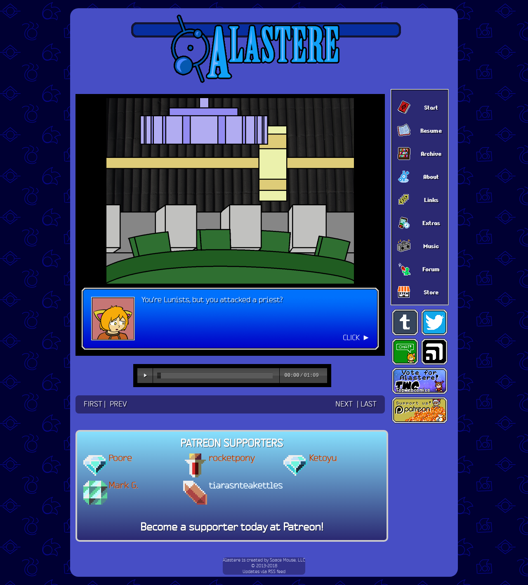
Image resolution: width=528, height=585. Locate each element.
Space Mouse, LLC (287, 560)
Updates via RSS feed (264, 571)
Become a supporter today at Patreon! (231, 527)
